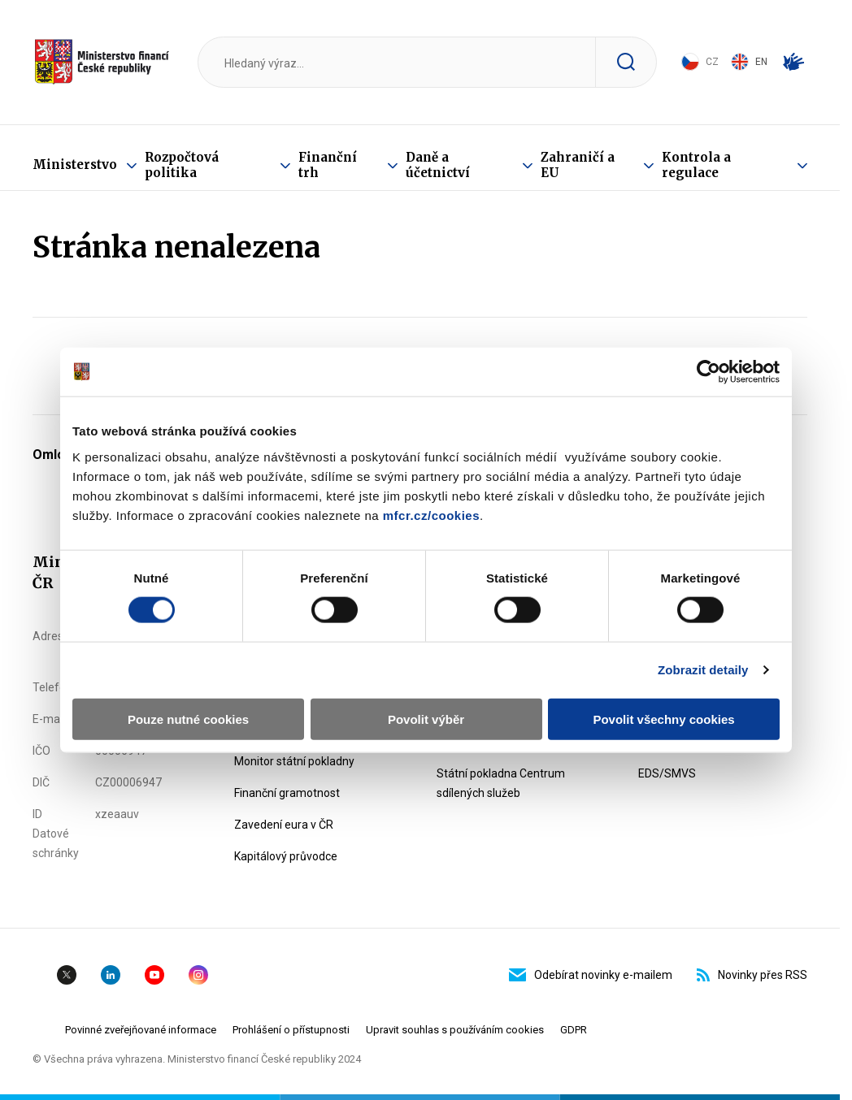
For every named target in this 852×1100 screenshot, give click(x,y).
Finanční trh (327, 164)
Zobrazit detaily (703, 670)
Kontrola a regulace (696, 164)
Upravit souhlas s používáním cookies (455, 1030)
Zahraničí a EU (578, 164)
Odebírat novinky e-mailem (590, 974)
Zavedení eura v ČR (283, 824)
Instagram (198, 975)
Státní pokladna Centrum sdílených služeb (501, 783)
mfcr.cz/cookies (431, 515)
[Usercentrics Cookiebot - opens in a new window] (708, 372)
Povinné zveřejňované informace (140, 1030)
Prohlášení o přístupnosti (291, 1030)
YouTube (154, 975)
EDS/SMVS (667, 773)
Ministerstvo (75, 164)
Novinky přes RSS (752, 974)
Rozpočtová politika (182, 164)
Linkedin (110, 975)
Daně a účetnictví (438, 164)
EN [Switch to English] (749, 62)
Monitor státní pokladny (294, 761)
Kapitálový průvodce (285, 856)
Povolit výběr (426, 718)
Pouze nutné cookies (188, 718)
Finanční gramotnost (287, 792)
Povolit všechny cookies (663, 718)
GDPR (573, 1030)
